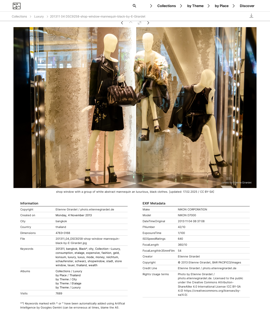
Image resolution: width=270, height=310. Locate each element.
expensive (93, 252)
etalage (79, 252)
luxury (72, 257)
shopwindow (96, 261)
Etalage (76, 283)
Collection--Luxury (107, 248)
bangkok (71, 248)
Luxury (41, 16)
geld (116, 252)
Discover (247, 6)
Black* (83, 248)
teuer (71, 265)
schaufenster (64, 261)
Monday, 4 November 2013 (74, 215)
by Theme (195, 6)
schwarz (80, 261)
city (91, 248)
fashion (106, 252)
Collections (166, 6)
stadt (109, 261)
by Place (222, 6)
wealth (93, 265)
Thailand (75, 275)
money (100, 257)
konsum (61, 257)
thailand (81, 265)
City (74, 279)
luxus (81, 257)
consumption (64, 252)
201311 (60, 248)
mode (90, 257)
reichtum (112, 257)
